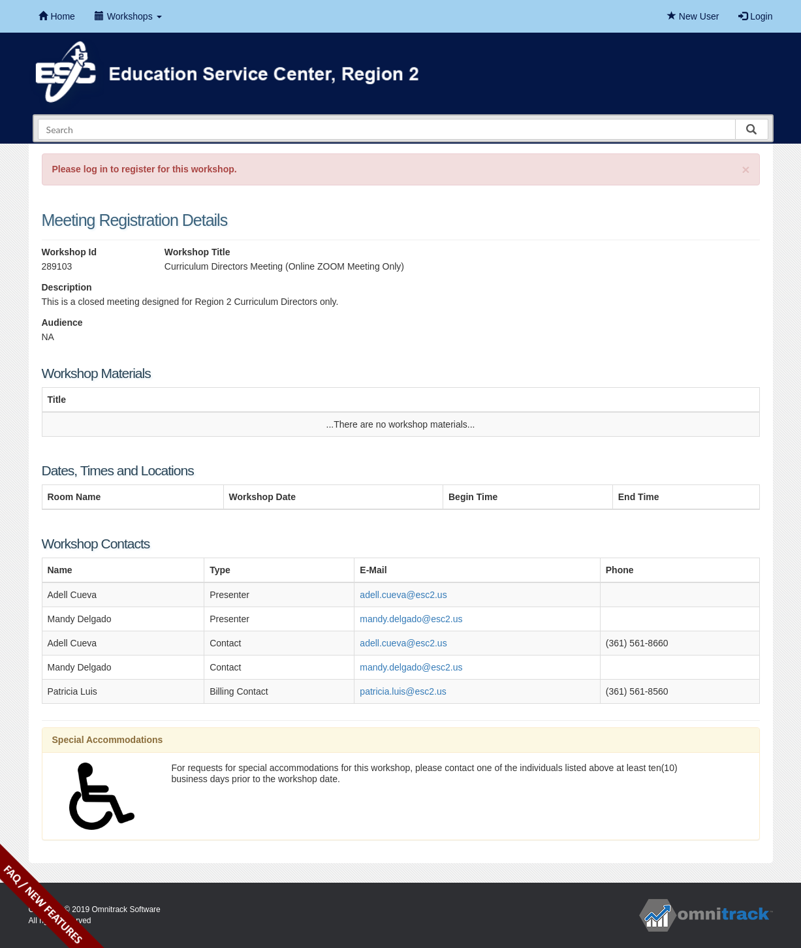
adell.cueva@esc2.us (403, 595)
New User (693, 16)
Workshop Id (69, 252)
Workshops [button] (128, 16)
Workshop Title (197, 252)
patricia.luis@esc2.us (403, 691)
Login (755, 16)
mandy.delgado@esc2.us (411, 619)
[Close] (745, 169)
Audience (62, 322)
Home (57, 16)
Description (67, 287)
